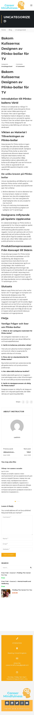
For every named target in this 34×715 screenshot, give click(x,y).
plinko (15, 281)
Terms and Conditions (17, 692)
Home (3, 30)
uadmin (17, 437)
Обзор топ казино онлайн (11, 468)
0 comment (20, 66)
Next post (27, 449)
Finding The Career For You (22, 590)
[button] (15, 501)
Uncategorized (20, 30)
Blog (10, 30)
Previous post (8, 449)
